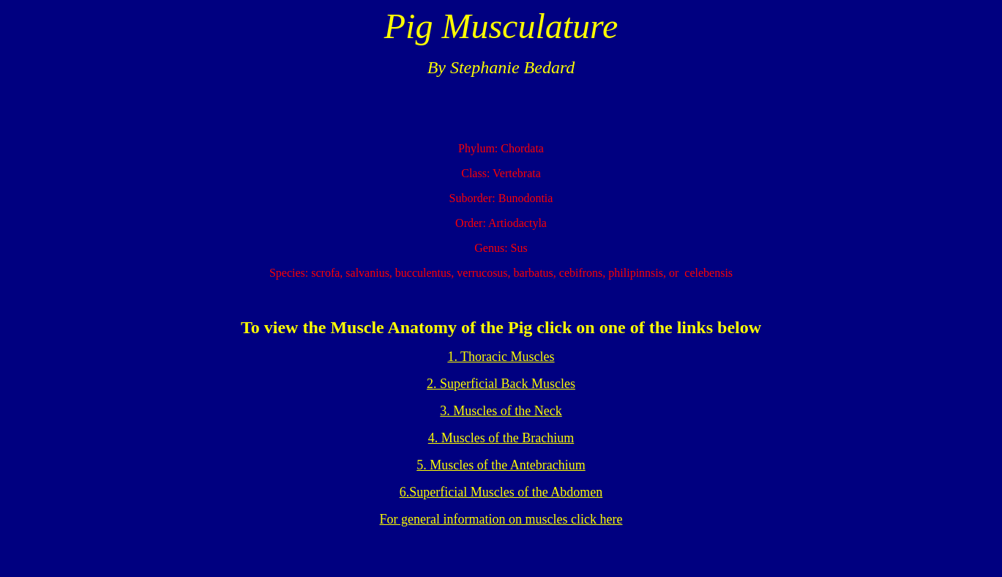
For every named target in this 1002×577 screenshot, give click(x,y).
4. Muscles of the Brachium (501, 438)
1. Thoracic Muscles (500, 356)
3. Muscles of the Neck (500, 410)
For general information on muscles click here (501, 519)
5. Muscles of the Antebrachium (500, 465)
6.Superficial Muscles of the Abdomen (501, 492)
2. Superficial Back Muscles (501, 383)
